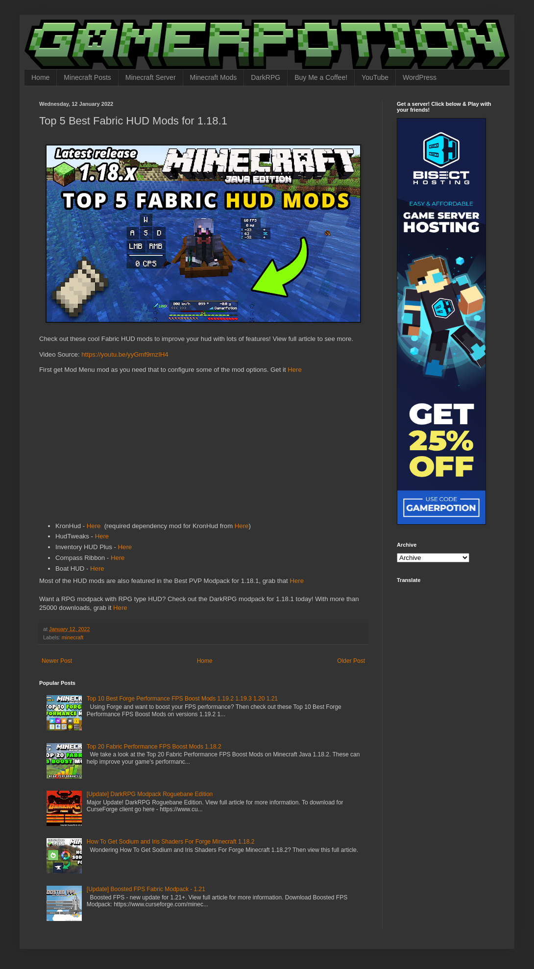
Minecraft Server (150, 77)
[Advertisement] (203, 449)
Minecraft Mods (213, 77)
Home (40, 77)
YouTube (375, 77)
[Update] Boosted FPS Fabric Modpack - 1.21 (146, 889)
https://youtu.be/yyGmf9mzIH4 (124, 354)
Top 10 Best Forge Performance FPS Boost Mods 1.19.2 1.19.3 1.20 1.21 (182, 698)
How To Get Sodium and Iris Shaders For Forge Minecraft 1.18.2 (171, 841)
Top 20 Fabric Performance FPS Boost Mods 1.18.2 (154, 746)
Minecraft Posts (87, 77)
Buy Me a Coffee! (320, 77)
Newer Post (57, 660)
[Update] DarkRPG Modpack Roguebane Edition (150, 794)
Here (295, 369)
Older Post (351, 660)
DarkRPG (265, 77)
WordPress (420, 77)
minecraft (72, 637)
